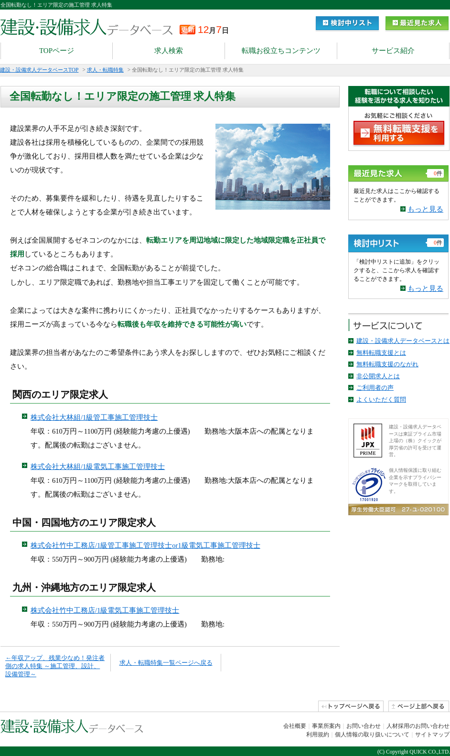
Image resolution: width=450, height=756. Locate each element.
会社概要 (294, 726)
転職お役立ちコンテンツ (281, 50)
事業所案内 (326, 726)
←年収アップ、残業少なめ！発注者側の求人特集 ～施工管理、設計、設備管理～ (55, 666)
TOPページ (56, 50)
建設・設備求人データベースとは (403, 340)
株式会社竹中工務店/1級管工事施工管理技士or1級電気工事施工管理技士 (145, 545)
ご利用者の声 (375, 387)
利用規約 (317, 734)
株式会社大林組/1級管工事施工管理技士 (94, 417)
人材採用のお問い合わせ (418, 726)
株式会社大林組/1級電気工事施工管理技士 (98, 466)
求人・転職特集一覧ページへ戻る (166, 662)
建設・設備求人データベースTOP (39, 70)
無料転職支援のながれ (387, 364)
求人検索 (168, 50)
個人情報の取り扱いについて (372, 734)
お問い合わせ (363, 726)
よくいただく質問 (381, 399)
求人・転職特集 (105, 70)
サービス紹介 (393, 50)
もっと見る (425, 209)
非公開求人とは (378, 376)
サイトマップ (432, 734)
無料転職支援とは (381, 352)
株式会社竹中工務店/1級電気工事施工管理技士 (105, 610)
